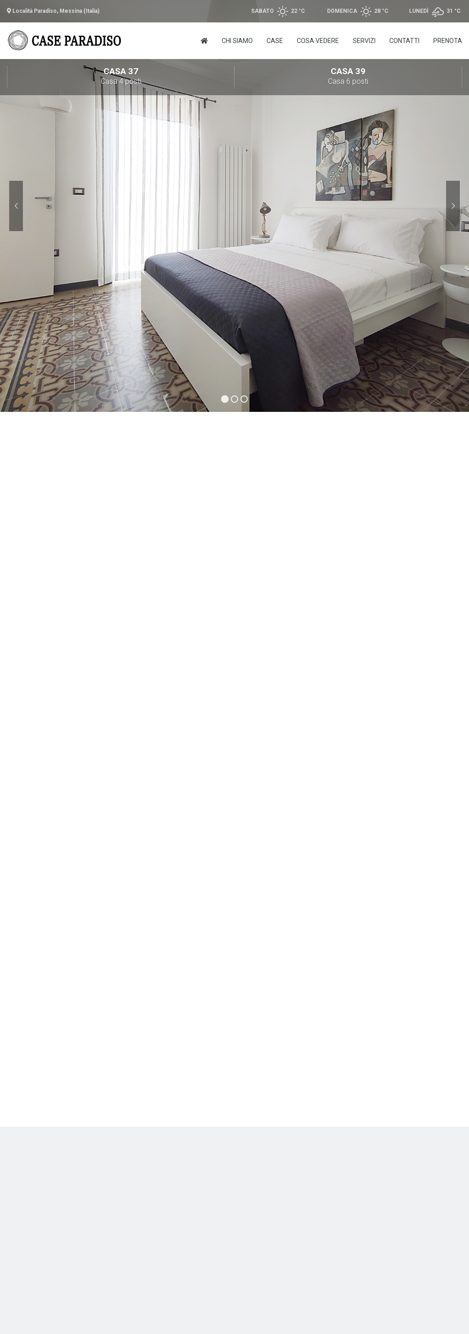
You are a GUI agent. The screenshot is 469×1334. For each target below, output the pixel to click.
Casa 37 (120, 76)
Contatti (404, 40)
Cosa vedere (318, 40)
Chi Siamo (237, 40)
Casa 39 (348, 76)
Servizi (364, 40)
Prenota (447, 40)
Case (275, 40)
